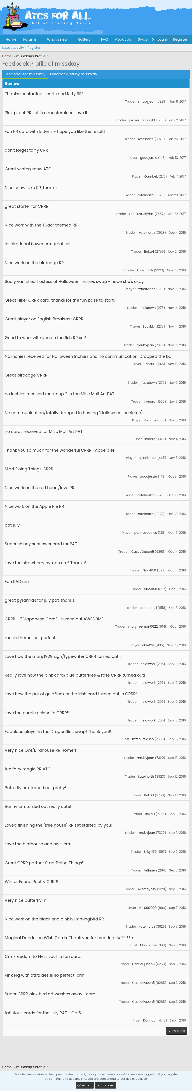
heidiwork (148, 664)
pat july (12, 525)
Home (11, 39)
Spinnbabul (147, 457)
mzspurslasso (143, 739)
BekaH (149, 251)
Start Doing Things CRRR (29, 469)
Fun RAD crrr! (17, 581)
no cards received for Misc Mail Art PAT (43, 431)
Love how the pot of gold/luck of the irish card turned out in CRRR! (71, 694)
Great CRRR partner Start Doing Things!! (44, 863)
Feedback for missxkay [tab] (25, 74)
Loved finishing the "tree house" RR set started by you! (58, 825)
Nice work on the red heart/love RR (39, 487)
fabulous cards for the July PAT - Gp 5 (43, 1013)
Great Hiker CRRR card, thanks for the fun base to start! (60, 300)
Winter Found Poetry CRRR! (31, 881)
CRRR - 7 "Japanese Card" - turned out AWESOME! (55, 619)
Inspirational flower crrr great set (38, 244)
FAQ (104, 39)
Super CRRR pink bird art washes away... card (50, 994)
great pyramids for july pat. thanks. (40, 600)
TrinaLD (149, 364)
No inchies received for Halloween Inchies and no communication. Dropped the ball (89, 356)
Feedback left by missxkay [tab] (73, 74)
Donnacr (150, 1020)
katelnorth (146, 139)
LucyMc (149, 326)
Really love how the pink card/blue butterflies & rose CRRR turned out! (75, 675)
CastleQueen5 (142, 551)
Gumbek (151, 176)
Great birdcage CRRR (26, 375)
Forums (30, 39)
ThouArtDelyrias (141, 214)
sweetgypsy (146, 889)
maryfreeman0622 (143, 626)
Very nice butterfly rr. (26, 900)
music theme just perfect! (31, 637)
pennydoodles (145, 532)
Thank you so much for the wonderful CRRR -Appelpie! (59, 450)
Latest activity (13, 47)
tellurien (150, 870)
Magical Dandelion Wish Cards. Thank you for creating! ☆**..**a (69, 938)
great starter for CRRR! (27, 206)
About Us (123, 39)
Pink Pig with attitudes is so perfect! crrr (44, 975)
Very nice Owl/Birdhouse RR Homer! (40, 750)
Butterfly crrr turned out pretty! (35, 788)
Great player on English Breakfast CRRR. (44, 319)
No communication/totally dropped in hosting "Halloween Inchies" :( (73, 413)
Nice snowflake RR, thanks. (31, 187)
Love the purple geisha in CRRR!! (37, 713)
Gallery (84, 39)
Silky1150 (149, 570)
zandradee (146, 289)
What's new (57, 39)
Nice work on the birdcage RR (34, 263)
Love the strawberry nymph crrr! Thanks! (45, 563)
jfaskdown (148, 307)
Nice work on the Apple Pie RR (34, 506)
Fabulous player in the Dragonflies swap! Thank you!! (58, 731)
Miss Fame (148, 945)
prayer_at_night (142, 120)
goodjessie (148, 157)
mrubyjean (147, 101)
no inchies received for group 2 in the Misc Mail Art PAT (59, 394)
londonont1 (148, 608)
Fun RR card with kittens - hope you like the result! (55, 131)
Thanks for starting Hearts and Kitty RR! (44, 94)
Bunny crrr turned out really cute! (38, 806)
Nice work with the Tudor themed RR (41, 225)
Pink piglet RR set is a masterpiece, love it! (47, 113)
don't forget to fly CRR (26, 150)
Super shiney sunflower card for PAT (41, 544)
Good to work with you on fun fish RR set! (45, 337)
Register (34, 47)
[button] (40, 39)
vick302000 (148, 908)
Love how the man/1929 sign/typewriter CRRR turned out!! (63, 656)
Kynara (149, 401)
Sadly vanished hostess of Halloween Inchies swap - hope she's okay (74, 281)
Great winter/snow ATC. (28, 169)
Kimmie (150, 420)
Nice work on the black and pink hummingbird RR (54, 919)
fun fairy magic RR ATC (28, 769)
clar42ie (148, 645)
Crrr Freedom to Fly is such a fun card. (43, 956)
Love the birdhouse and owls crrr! (38, 844)
